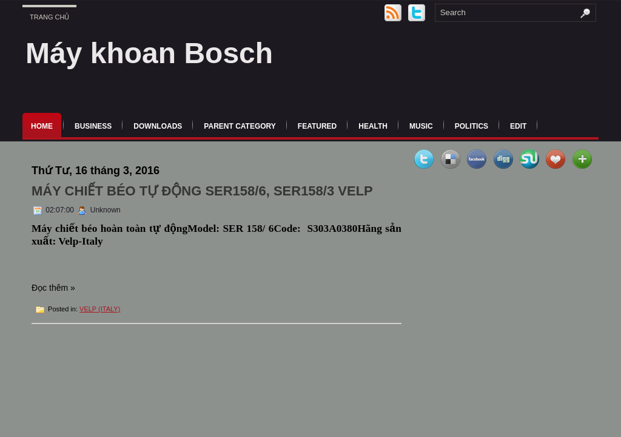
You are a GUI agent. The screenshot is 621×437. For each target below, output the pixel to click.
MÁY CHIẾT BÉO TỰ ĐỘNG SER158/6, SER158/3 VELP (202, 190)
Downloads (157, 126)
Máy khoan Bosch (149, 53)
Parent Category (239, 126)
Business (93, 126)
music (421, 126)
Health (373, 126)
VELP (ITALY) (99, 309)
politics (471, 126)
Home (42, 126)
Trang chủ (49, 17)
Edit (518, 126)
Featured (317, 126)
